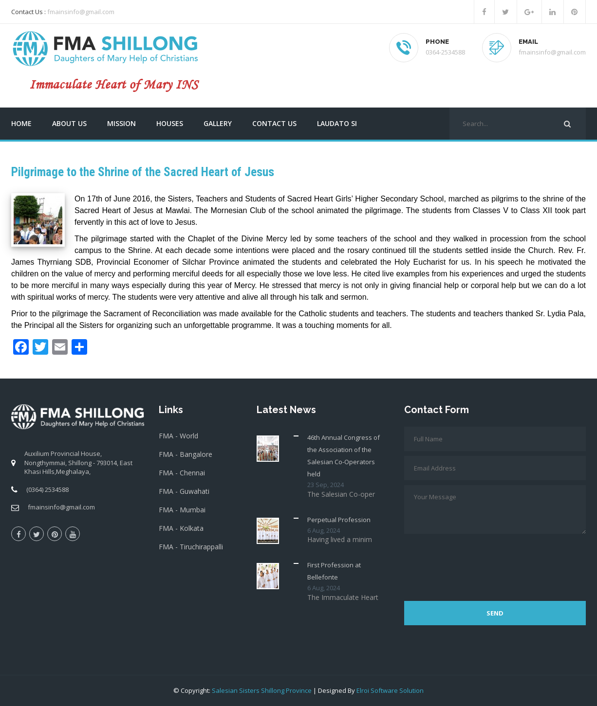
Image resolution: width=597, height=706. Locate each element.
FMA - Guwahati (184, 491)
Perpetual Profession (339, 519)
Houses (169, 123)
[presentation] (478, 562)
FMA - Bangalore (185, 454)
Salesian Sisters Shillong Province (262, 690)
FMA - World (178, 435)
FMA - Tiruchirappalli (191, 546)
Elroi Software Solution (390, 690)
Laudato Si (337, 123)
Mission (121, 123)
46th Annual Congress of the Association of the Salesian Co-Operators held (343, 455)
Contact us (274, 123)
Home (21, 123)
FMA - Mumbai (182, 509)
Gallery (218, 123)
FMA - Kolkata (181, 528)
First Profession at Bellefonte (334, 571)
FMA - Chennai (182, 472)
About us (69, 123)
